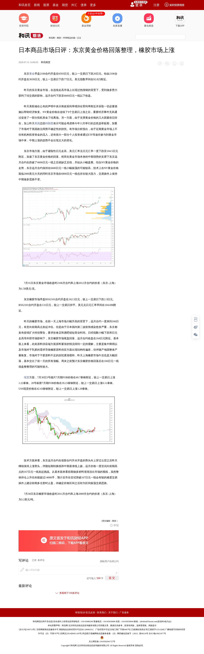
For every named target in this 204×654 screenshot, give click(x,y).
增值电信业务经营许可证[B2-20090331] (76, 629)
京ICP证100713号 (27, 629)
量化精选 (149, 20)
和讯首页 (25, 5)
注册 (156, 5)
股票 (46, 5)
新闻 (37, 5)
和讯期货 (45, 62)
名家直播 (118, 20)
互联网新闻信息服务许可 (47, 629)
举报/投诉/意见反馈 (85, 612)
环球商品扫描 (69, 38)
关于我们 (113, 612)
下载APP (180, 20)
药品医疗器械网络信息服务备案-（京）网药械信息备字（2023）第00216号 (115, 633)
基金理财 (86, 20)
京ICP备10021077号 (157, 633)
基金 (56, 5)
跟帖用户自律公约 (109, 561)
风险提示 (152, 625)
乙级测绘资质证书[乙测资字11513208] (148, 629)
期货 (65, 5)
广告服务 (124, 612)
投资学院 (24, 20)
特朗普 (49, 123)
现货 (26, 377)
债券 (84, 5)
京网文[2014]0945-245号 (70, 633)
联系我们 (101, 612)
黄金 (32, 73)
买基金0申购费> (95, 13)
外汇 (74, 5)
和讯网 (52, 38)
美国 (37, 123)
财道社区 (55, 20)
